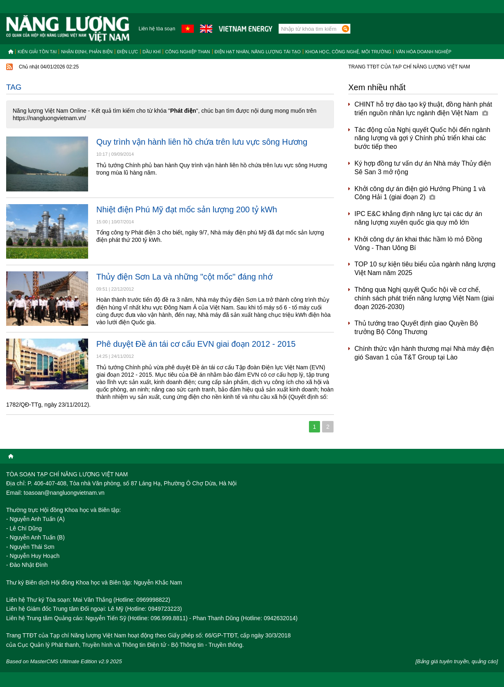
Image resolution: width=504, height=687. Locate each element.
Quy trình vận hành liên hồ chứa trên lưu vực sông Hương (201, 141)
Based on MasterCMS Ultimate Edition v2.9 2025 (64, 661)
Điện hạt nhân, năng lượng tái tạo (258, 51)
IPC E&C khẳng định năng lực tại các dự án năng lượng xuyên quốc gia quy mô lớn (418, 218)
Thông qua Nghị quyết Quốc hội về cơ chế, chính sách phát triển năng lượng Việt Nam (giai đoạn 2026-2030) (424, 298)
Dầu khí (152, 51)
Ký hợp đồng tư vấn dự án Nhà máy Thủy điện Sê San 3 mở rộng (422, 167)
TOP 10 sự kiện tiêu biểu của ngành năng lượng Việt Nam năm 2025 (424, 268)
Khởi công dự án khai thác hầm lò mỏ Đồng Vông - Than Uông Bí (418, 243)
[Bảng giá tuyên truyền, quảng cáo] (456, 661)
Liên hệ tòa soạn (156, 29)
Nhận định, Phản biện (86, 51)
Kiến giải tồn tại (37, 51)
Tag (14, 87)
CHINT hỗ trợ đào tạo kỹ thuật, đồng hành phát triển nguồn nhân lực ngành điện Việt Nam (423, 108)
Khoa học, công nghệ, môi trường (348, 51)
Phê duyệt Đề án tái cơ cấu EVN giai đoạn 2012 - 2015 (195, 343)
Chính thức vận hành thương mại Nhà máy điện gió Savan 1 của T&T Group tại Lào (424, 353)
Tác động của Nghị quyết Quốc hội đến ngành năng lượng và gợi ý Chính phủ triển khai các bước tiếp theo (422, 138)
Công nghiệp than (187, 51)
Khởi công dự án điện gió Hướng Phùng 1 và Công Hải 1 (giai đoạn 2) (420, 193)
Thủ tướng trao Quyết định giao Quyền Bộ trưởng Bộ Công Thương (416, 327)
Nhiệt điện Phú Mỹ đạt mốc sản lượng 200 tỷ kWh (186, 209)
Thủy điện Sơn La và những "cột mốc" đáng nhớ (184, 276)
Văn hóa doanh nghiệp (424, 51)
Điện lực (127, 51)
